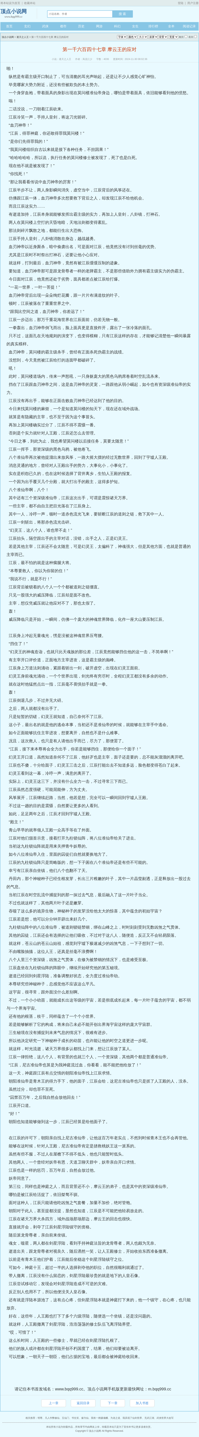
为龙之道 (115, 1418)
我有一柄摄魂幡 (99, 1418)
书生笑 (75, 1418)
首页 (9, 26)
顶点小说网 (13, 14)
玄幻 (27, 26)
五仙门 (65, 1418)
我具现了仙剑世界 (132, 1418)
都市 (63, 26)
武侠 (45, 26)
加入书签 (142, 1403)
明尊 (40, 1418)
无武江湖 (149, 1418)
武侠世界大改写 (165, 1418)
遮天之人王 (23, 37)
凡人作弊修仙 (52, 1418)
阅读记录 (189, 26)
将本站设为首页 (10, 3)
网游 (99, 26)
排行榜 (153, 26)
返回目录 (83, 1403)
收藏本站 (29, 3)
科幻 (117, 26)
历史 (81, 26)
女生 (135, 26)
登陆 (180, 3)
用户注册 (193, 3)
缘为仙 (85, 1418)
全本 (171, 26)
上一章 (53, 1403)
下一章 (112, 1403)
